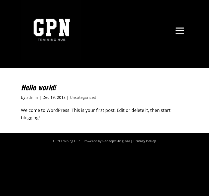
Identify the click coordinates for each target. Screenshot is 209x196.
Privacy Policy (144, 141)
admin (32, 97)
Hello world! (38, 87)
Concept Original (116, 141)
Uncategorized (83, 97)
